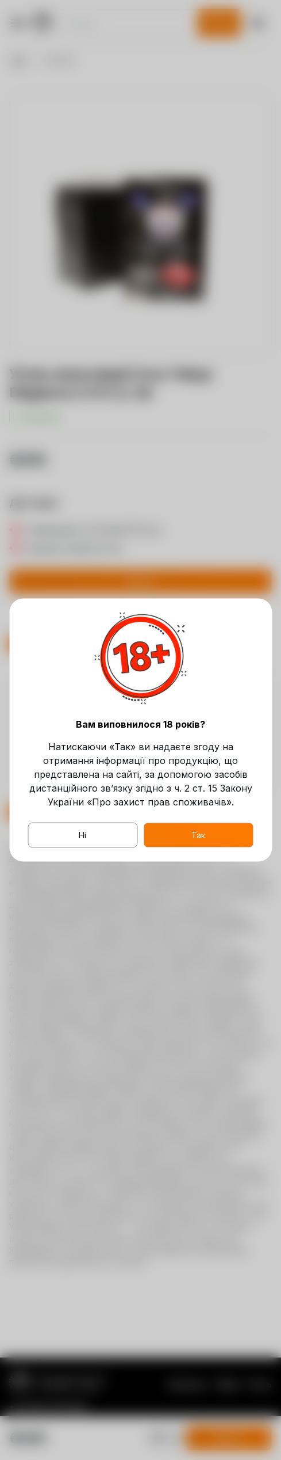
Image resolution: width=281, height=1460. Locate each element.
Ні (82, 835)
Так (198, 835)
